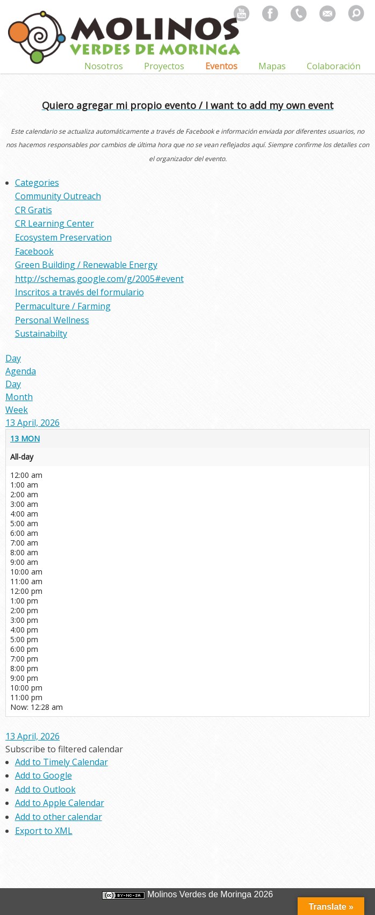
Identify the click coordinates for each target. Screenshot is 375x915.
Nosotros (103, 66)
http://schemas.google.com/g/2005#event (99, 279)
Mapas (272, 66)
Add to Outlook (45, 789)
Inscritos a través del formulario (79, 292)
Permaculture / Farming (63, 306)
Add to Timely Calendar (61, 762)
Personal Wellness (52, 320)
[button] (64, 749)
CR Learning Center (54, 223)
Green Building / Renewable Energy (86, 265)
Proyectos (164, 66)
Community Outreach (58, 196)
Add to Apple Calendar (59, 803)
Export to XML (44, 831)
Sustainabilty (41, 333)
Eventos (221, 66)
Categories (37, 182)
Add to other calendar (58, 817)
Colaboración (333, 66)
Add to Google (43, 775)
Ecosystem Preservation (63, 237)
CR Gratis (33, 210)
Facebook (34, 251)
